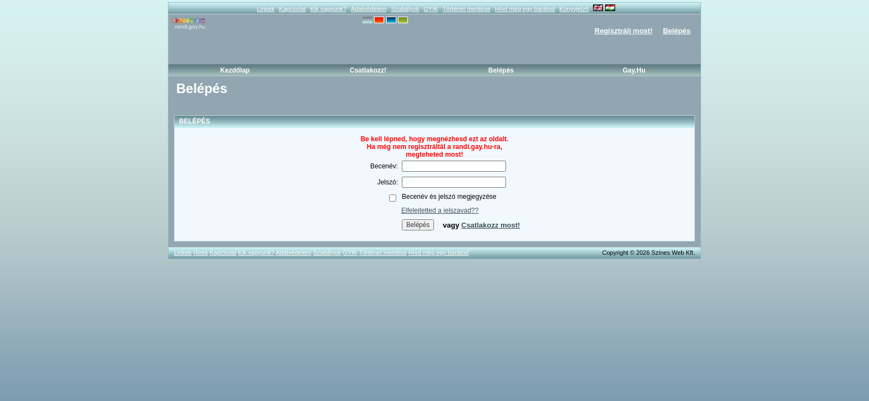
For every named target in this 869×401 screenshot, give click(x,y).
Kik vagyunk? (328, 9)
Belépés (677, 31)
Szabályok (405, 9)
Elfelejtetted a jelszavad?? (439, 210)
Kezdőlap (234, 70)
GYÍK (430, 9)
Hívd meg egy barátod (525, 9)
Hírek (200, 252)
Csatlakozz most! (490, 225)
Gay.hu (633, 70)
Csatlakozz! (368, 70)
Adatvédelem (368, 9)
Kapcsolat (292, 9)
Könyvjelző (574, 9)
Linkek (265, 9)
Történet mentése (466, 9)
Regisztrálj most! (624, 31)
